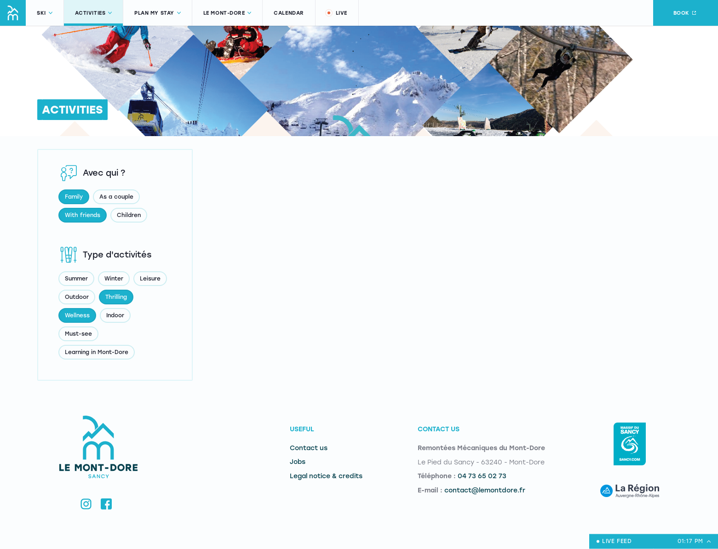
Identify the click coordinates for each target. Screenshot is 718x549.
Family (74, 197)
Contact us (308, 448)
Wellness (77, 315)
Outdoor (77, 297)
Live (335, 12)
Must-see (78, 334)
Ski (44, 13)
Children (129, 215)
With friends (82, 215)
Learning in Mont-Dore (96, 352)
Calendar (289, 13)
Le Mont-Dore (227, 13)
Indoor (115, 315)
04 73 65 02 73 (482, 476)
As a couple (116, 197)
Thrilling (116, 297)
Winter (113, 278)
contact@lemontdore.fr (484, 490)
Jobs (297, 462)
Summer (76, 278)
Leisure (150, 278)
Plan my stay (157, 13)
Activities (93, 13)
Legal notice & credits (326, 476)
